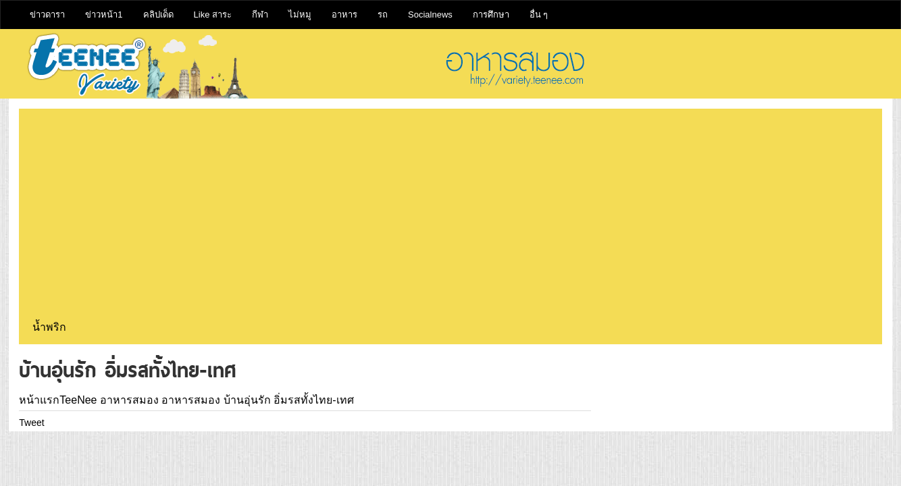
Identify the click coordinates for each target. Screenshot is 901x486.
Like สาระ (213, 14)
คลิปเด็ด (158, 14)
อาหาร (344, 14)
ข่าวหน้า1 (103, 14)
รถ (383, 14)
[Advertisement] (450, 216)
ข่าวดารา (47, 14)
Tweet (31, 422)
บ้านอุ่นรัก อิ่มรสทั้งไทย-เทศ (289, 400)
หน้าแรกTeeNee (58, 400)
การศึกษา (491, 14)
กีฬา (260, 14)
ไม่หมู (299, 14)
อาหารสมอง (129, 400)
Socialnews (430, 14)
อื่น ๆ (539, 14)
